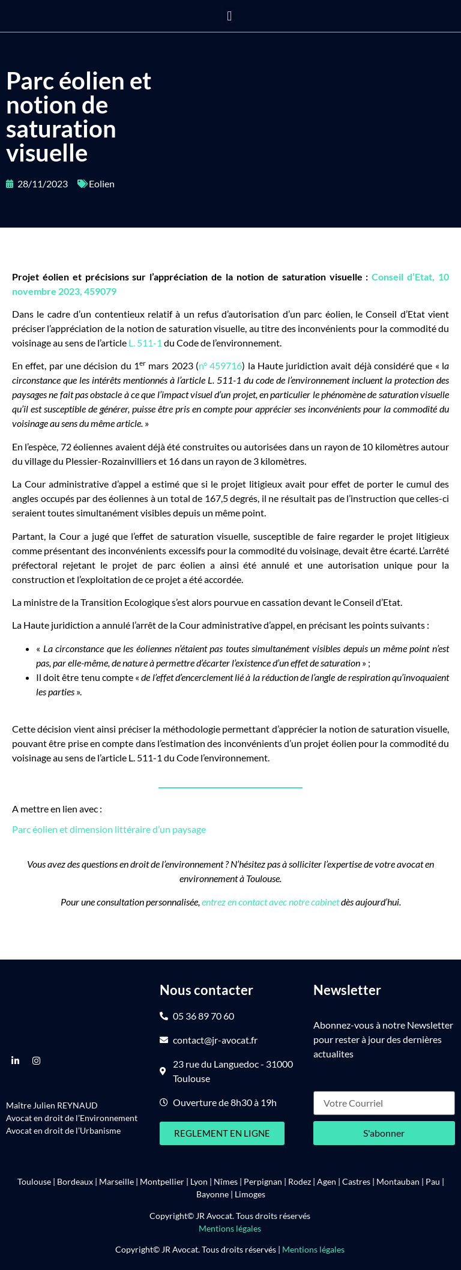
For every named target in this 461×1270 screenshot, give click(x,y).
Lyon (199, 1181)
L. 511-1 (145, 342)
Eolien (102, 183)
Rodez (299, 1181)
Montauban (398, 1181)
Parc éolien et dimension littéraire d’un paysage (109, 829)
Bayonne (212, 1194)
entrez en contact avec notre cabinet (270, 901)
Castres (356, 1181)
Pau (433, 1181)
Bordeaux (75, 1181)
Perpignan (263, 1181)
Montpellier (162, 1181)
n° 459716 (220, 365)
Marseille (116, 1181)
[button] (229, 16)
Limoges (250, 1194)
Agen (326, 1181)
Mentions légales (231, 1228)
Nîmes (226, 1181)
